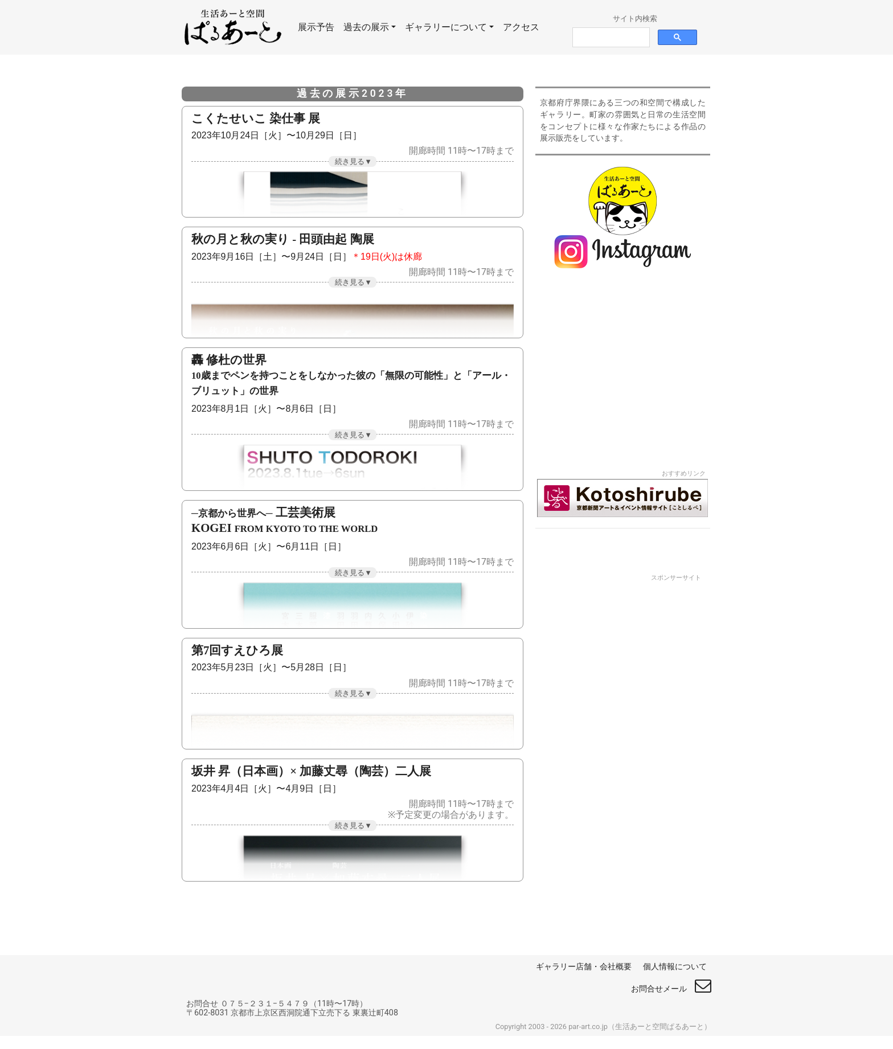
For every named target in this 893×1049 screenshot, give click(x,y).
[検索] (610, 37)
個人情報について (675, 967)
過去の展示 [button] (366, 27)
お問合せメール (671, 989)
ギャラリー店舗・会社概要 (584, 967)
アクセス (521, 27)
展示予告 (318, 26)
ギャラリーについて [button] (446, 27)
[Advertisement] (623, 753)
